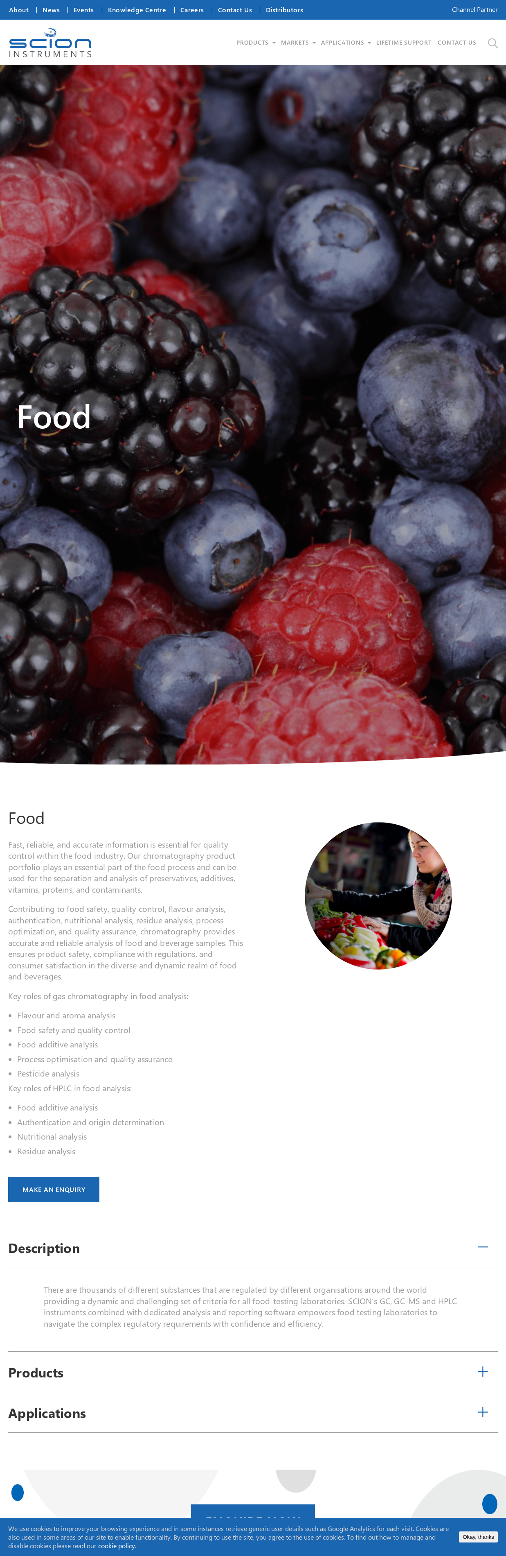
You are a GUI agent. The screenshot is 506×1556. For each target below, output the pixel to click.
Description (44, 1248)
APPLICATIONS (345, 43)
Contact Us (235, 9)
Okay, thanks (478, 1537)
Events (84, 9)
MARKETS (298, 43)
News (51, 9)
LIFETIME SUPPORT (407, 43)
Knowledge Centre (137, 9)
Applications (47, 1414)
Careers (192, 9)
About (19, 9)
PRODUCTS (255, 43)
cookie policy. (117, 1545)
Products (35, 1373)
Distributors (284, 9)
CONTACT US (460, 43)
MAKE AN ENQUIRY (53, 1190)
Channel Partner (475, 9)
